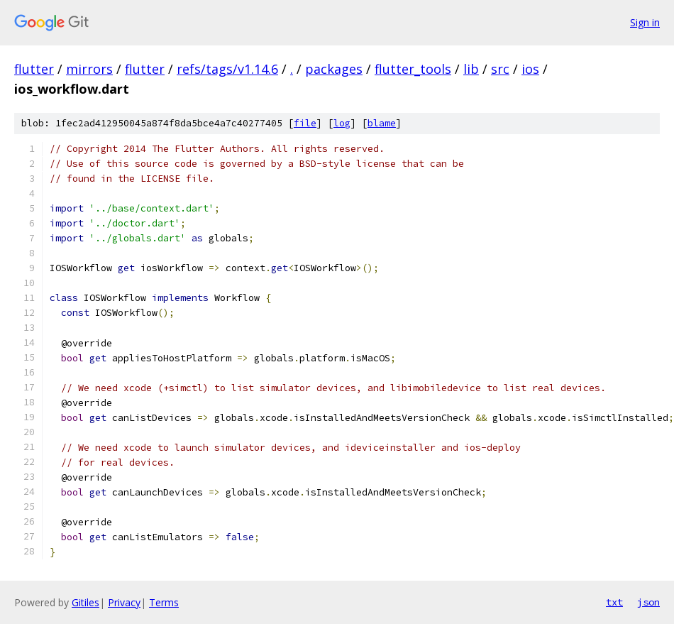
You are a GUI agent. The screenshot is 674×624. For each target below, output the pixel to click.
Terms (164, 602)
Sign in (645, 22)
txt (614, 602)
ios (530, 68)
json (648, 602)
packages (334, 68)
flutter (34, 68)
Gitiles (85, 602)
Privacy (124, 602)
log (341, 123)
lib (471, 68)
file (305, 123)
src (500, 68)
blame (382, 123)
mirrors (89, 68)
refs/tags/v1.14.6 (227, 68)
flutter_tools (413, 68)
